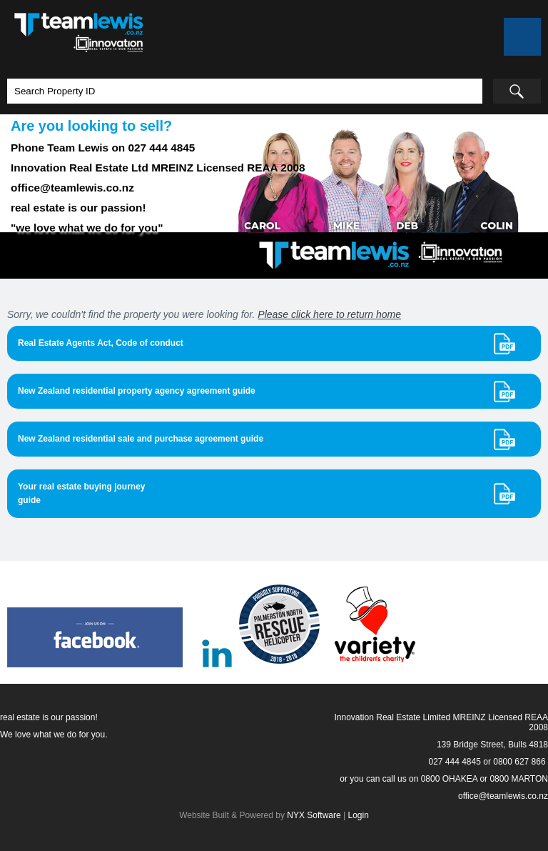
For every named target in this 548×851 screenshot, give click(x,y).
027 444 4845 (454, 762)
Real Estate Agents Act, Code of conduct (100, 343)
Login (357, 815)
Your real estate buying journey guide (82, 493)
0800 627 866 (519, 762)
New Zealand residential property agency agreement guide (136, 391)
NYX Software (313, 815)
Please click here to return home (329, 314)
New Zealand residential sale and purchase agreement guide (140, 439)
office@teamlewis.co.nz (503, 796)
